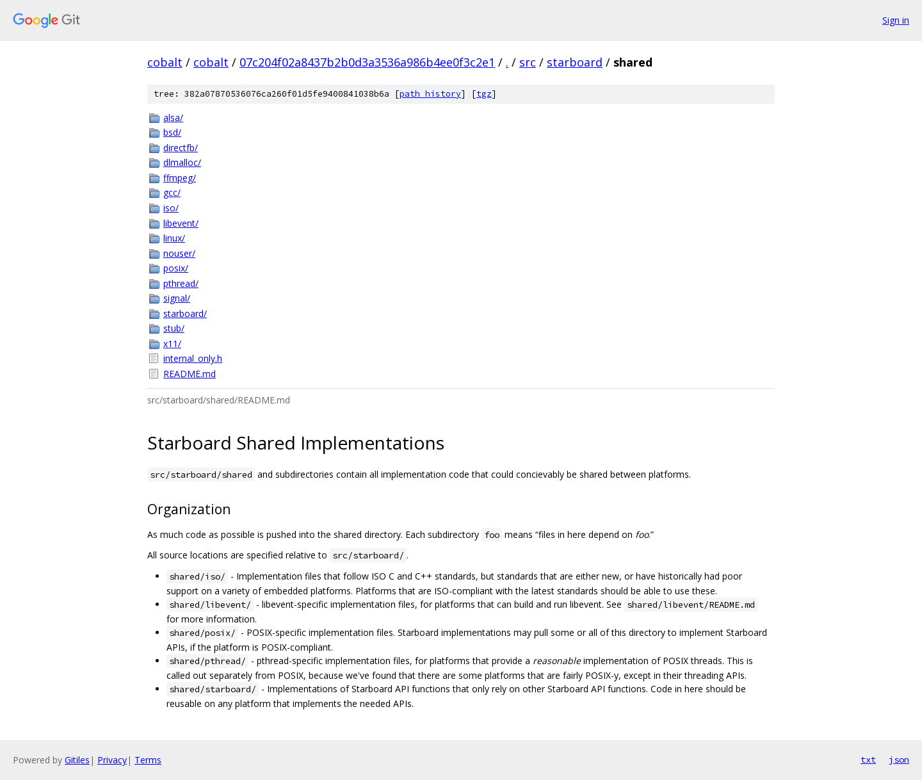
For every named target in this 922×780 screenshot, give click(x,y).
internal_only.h (192, 358)
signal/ (176, 298)
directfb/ (180, 148)
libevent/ (180, 223)
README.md (189, 374)
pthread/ (180, 283)
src (527, 62)
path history (430, 93)
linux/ (174, 238)
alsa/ (173, 117)
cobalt (164, 62)
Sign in (895, 20)
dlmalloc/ (182, 162)
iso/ (171, 208)
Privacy (112, 760)
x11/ (172, 343)
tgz (484, 93)
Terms (147, 760)
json (899, 759)
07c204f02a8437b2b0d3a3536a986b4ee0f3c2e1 (367, 62)
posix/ (175, 268)
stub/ (173, 328)
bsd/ (172, 132)
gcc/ (172, 192)
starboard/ (185, 313)
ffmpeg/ (179, 178)
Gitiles (77, 760)
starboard (575, 62)
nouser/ (179, 253)
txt (868, 759)
